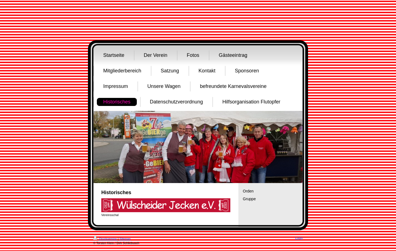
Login (299, 238)
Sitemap (124, 238)
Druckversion (105, 238)
